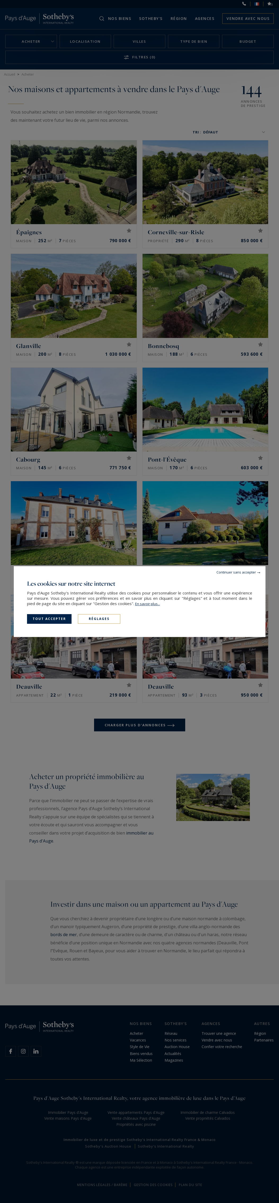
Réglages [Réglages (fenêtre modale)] (99, 618)
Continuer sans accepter (236, 572)
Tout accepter (49, 618)
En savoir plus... (147, 603)
